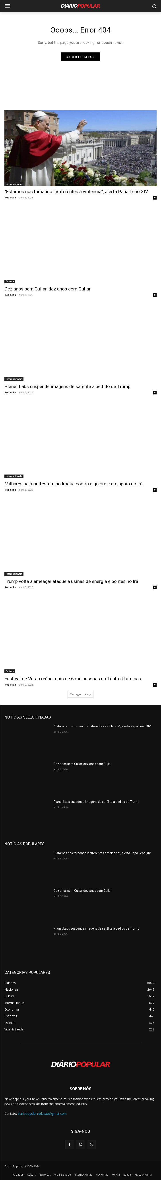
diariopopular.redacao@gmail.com (42, 1113)
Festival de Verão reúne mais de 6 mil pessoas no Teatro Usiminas (72, 678)
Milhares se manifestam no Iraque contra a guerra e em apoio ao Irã (73, 483)
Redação (10, 197)
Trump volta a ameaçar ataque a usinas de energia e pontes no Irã (71, 581)
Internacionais (14, 184)
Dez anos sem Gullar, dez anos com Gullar (47, 289)
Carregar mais (80, 694)
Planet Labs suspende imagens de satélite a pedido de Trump (67, 386)
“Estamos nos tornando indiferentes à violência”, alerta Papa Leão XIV (76, 191)
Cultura (10, 281)
